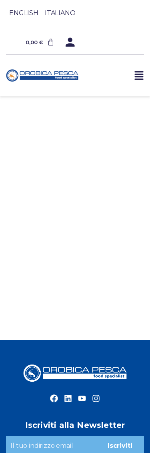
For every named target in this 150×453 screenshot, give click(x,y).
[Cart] (40, 42)
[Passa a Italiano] (60, 13)
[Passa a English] (23, 13)
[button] (139, 75)
